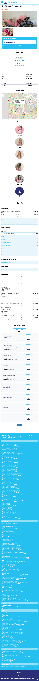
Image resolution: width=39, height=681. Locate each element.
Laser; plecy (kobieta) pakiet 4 (10, 486)
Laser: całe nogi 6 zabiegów (10, 461)
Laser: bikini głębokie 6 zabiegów (11, 474)
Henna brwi (6, 534)
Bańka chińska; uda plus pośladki (11, 570)
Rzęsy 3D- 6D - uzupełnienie (10, 564)
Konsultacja (6, 596)
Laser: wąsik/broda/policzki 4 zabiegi (12, 499)
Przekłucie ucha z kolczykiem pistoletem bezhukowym (15, 559)
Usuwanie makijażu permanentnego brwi (13, 551)
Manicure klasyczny (8, 631)
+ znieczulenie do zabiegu (9, 595)
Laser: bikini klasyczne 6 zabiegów (11, 478)
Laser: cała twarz (7, 503)
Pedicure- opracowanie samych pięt (12, 629)
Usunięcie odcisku (8, 658)
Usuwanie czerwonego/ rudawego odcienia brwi (14, 552)
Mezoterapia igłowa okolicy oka (11, 608)
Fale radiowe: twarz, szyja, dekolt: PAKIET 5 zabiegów (15, 599)
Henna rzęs (6, 536)
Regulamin (19, 675)
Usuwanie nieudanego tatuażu (10, 555)
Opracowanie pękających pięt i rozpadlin (13, 654)
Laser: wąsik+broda (8, 515)
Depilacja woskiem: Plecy (9, 445)
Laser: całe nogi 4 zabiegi (10, 462)
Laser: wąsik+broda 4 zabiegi (10, 492)
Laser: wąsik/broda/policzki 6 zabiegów (13, 495)
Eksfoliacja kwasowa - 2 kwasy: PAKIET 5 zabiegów (15, 600)
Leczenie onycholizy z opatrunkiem (12, 659)
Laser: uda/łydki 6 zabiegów (10, 470)
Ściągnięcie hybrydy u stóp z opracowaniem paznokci (15, 640)
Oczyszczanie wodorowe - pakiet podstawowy (14, 582)
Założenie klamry (7, 660)
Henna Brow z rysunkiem (9, 530)
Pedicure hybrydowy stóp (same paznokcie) (13, 624)
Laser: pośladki (7, 509)
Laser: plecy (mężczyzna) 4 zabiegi (11, 475)
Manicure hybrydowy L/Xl (9, 646)
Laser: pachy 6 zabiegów (9, 483)
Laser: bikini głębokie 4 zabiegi (10, 488)
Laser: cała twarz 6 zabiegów (10, 467)
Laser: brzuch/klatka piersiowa (10, 512)
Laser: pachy (6, 516)
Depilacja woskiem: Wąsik (9, 458)
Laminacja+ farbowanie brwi (10, 528)
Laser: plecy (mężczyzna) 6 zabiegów (12, 464)
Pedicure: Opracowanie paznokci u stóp (12, 633)
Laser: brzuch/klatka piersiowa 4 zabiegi (13, 490)
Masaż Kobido (7, 586)
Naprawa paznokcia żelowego (10, 645)
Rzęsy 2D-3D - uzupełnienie (10, 565)
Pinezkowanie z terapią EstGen (10, 598)
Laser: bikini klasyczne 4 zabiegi (11, 491)
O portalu (8, 675)
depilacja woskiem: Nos (9, 457)
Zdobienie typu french (8, 636)
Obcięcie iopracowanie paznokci (12, 655)
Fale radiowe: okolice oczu (9, 593)
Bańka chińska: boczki (8, 572)
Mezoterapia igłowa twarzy (10, 606)
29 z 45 (19, 425)
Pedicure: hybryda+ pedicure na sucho (12, 618)
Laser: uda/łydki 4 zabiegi (9, 484)
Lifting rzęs (6, 527)
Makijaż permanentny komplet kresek (12, 543)
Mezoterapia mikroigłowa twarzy (11, 577)
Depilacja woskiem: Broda (9, 456)
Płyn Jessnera (7, 587)
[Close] (37, 680)
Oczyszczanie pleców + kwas (10, 579)
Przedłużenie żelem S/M (9, 619)
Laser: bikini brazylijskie (9, 505)
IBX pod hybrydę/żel (8, 635)
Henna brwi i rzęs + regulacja (10, 531)
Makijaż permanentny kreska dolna (11, 549)
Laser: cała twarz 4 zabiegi (10, 477)
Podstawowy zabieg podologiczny (11, 651)
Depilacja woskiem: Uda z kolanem (11, 448)
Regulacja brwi (7, 535)
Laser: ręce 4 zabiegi (8, 482)
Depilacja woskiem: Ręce (9, 450)
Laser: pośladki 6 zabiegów (10, 471)
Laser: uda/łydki (7, 508)
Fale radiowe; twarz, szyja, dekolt (11, 585)
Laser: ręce (6, 504)
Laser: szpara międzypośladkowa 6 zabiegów (14, 494)
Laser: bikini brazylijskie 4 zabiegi (11, 479)
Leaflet (36, 118)
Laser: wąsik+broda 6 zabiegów (11, 481)
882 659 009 (20, 60)
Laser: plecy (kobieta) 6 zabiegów (11, 469)
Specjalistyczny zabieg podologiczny (12, 652)
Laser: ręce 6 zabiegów (9, 466)
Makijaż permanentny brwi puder (11, 545)
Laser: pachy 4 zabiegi (9, 496)
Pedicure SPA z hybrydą (9, 615)
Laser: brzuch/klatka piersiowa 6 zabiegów (13, 473)
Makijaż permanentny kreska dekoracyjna (13, 547)
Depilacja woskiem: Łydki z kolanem (11, 449)
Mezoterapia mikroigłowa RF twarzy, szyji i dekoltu (15, 574)
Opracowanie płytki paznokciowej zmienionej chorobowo (17, 656)
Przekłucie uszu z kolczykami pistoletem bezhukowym (15, 557)
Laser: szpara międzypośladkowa (11, 518)
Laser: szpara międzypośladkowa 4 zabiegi (13, 500)
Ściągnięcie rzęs (7, 566)
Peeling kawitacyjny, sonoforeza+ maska (12, 591)
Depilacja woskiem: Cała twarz (10, 454)
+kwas (5, 594)
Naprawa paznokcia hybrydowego (11, 644)
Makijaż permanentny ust (9, 544)
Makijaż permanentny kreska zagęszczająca (13, 548)
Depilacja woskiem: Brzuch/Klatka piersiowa (13, 453)
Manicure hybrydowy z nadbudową (11, 625)
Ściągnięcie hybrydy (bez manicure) (11, 642)
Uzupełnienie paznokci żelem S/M (11, 620)
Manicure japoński (7, 627)
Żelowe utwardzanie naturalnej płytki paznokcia (14, 622)
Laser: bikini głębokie (8, 511)
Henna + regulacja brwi (8, 532)
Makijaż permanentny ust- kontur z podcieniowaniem (15, 542)
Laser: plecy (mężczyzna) (9, 501)
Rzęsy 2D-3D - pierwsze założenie (11, 562)
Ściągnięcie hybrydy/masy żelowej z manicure (14, 632)
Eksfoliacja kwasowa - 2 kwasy (10, 589)
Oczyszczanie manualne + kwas (11, 581)
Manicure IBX (6, 628)
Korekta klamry (7, 662)
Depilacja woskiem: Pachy (9, 452)
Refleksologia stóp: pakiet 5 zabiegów (12, 641)
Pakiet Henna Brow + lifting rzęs (10, 526)
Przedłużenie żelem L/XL (9, 614)
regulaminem (4, 679)
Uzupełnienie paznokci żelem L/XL (11, 616)
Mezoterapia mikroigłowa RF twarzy (12, 576)
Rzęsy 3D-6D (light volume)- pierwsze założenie (14, 561)
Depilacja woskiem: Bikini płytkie (10, 447)
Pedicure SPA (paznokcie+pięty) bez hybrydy (13, 623)
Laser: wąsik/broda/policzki (10, 517)
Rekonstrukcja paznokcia (9, 523)
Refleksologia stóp (8, 639)
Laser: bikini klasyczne (8, 513)
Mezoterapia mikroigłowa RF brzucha (12, 569)
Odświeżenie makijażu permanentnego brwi (13, 666)
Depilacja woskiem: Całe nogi (10, 444)
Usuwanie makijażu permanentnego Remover (14, 553)
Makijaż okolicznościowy (9, 539)
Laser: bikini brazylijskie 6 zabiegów (12, 465)
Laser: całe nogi (7, 498)
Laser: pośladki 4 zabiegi (9, 487)
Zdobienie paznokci (8, 637)
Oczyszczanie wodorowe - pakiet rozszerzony (14, 578)
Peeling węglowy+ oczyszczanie (11, 583)
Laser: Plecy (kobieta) (8, 507)
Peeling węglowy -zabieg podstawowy (12, 590)
